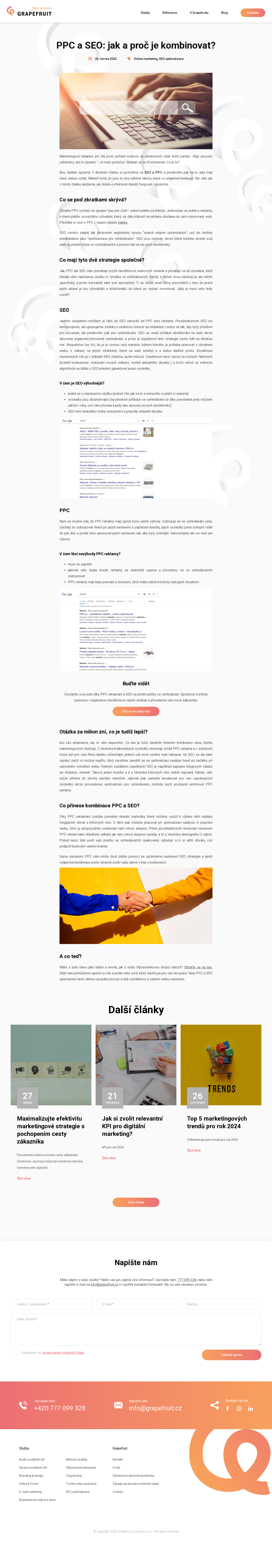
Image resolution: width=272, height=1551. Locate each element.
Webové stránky (76, 1459)
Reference (170, 12)
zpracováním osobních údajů (63, 1353)
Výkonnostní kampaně (81, 1467)
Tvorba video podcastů (81, 1483)
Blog (224, 12)
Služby (145, 12)
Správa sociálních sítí (33, 1467)
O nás (116, 1467)
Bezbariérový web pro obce (37, 1500)
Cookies (118, 1491)
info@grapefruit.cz (104, 1285)
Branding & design (31, 1475)
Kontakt (118, 1459)
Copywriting (74, 1475)
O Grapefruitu (199, 12)
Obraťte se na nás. (198, 967)
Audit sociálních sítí (32, 1459)
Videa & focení (28, 1483)
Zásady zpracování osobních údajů (136, 1483)
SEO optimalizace (171, 58)
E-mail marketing (30, 1491)
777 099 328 (186, 1280)
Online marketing (146, 58)
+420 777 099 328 (59, 1408)
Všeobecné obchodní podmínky (133, 1475)
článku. (123, 223)
